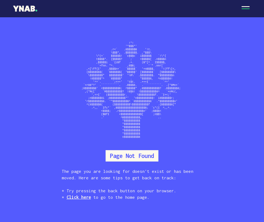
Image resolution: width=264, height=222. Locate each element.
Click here (79, 197)
